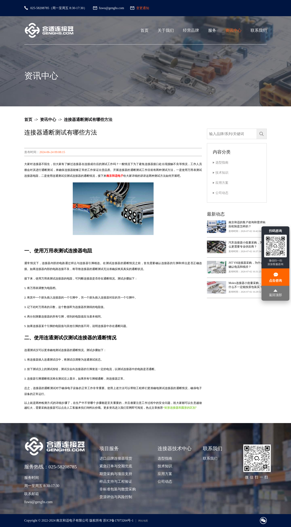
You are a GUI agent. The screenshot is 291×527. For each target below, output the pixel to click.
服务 (212, 30)
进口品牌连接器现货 (115, 458)
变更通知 (142, 8)
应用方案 (221, 182)
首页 (144, 30)
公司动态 (221, 193)
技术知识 (221, 172)
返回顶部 (275, 293)
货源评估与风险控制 (115, 497)
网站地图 (143, 520)
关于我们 (166, 30)
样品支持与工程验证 (115, 481)
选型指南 (221, 162)
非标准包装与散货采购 (117, 489)
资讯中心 (233, 30)
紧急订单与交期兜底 (115, 466)
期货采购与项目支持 (115, 474)
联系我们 (259, 30)
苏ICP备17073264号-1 (118, 520)
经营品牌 (191, 30)
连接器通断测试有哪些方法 (88, 119)
